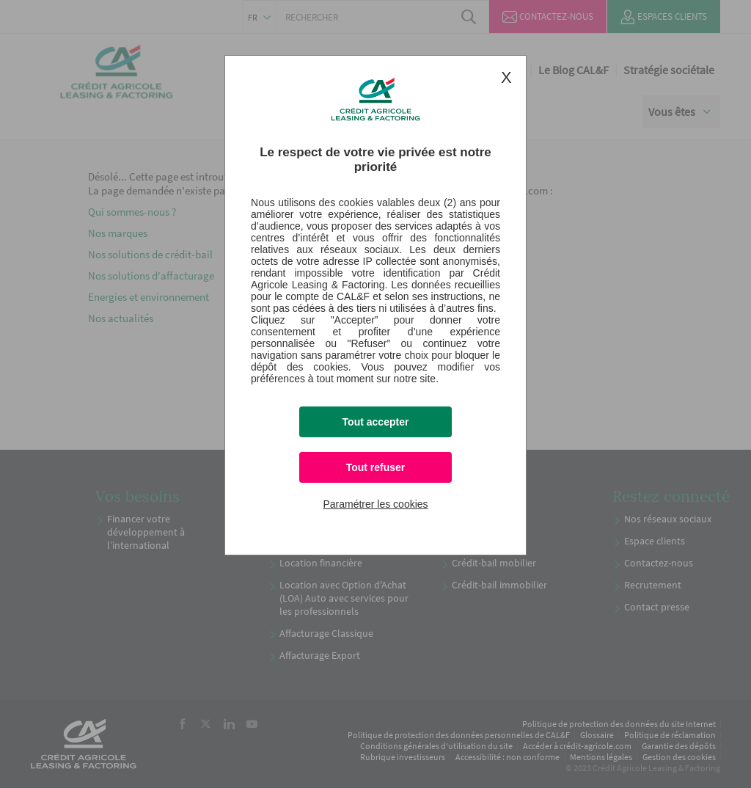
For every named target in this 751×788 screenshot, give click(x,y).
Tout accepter (375, 422)
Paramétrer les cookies (375, 504)
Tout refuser (376, 467)
